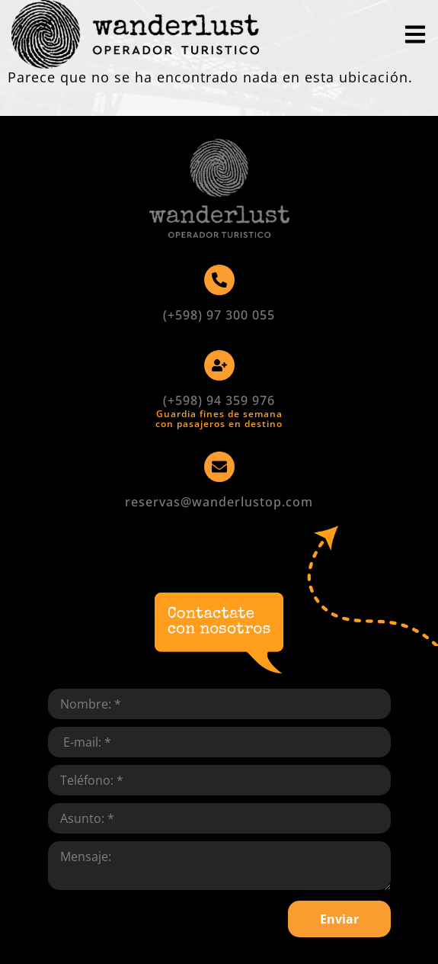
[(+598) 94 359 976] (219, 365)
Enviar (339, 919)
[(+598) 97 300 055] (219, 280)
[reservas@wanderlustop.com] (219, 466)
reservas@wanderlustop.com (219, 501)
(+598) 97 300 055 (219, 315)
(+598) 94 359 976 (219, 400)
